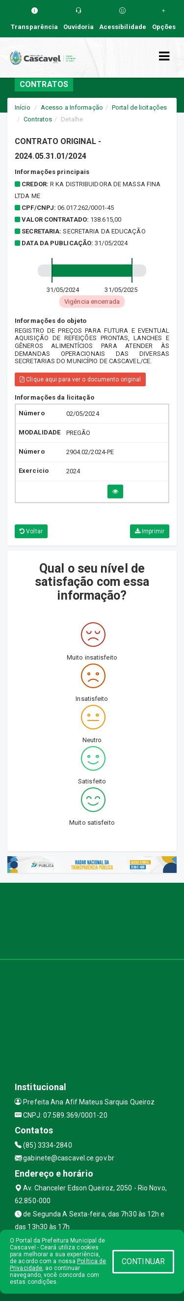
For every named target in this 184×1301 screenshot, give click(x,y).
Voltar (31, 531)
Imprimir (149, 531)
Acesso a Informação (72, 107)
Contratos (38, 119)
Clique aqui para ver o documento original (80, 379)
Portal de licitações (139, 107)
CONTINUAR (143, 1261)
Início (22, 107)
